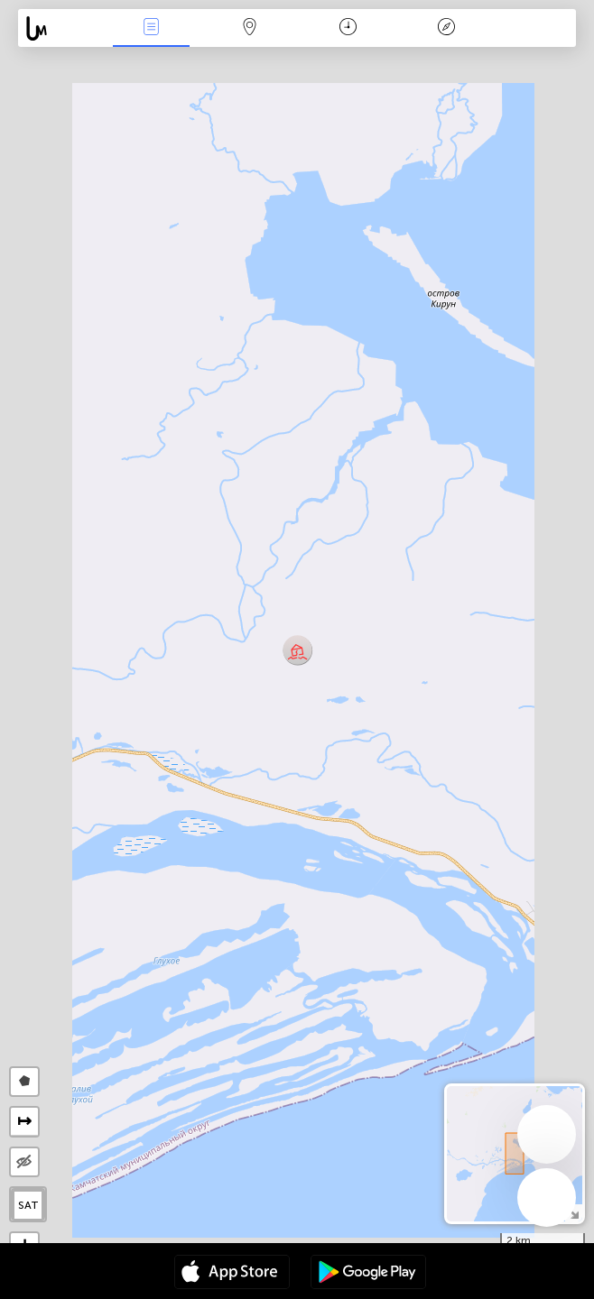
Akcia (151, 28)
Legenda (447, 28)
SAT (28, 1205)
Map (249, 28)
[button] (297, 650)
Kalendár (348, 28)
